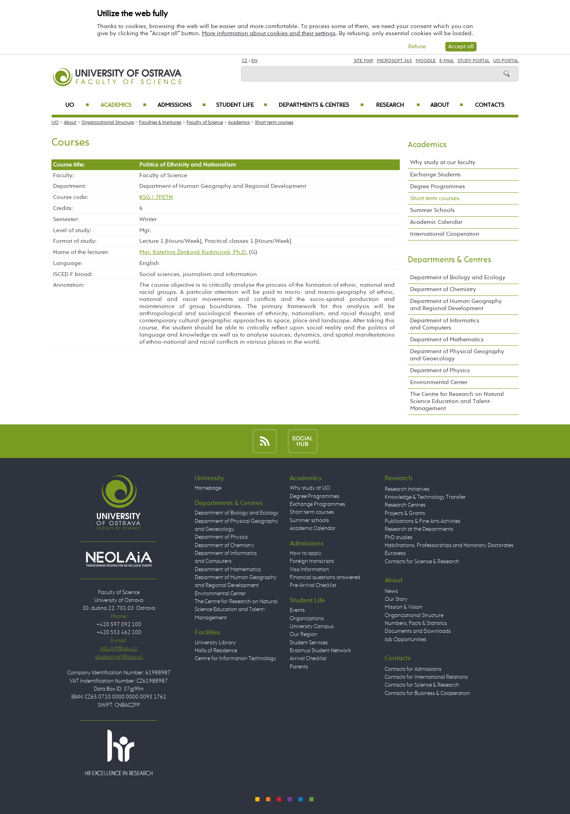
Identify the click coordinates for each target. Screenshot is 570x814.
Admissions (182, 105)
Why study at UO (310, 488)
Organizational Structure (108, 122)
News (391, 591)
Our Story (396, 599)
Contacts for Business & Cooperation (427, 693)
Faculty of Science (204, 122)
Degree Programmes (437, 186)
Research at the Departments (419, 529)
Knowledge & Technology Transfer (425, 497)
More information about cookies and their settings (269, 33)
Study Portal (474, 61)
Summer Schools (432, 210)
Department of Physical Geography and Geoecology (457, 355)
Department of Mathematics (447, 340)
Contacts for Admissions (413, 669)
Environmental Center (438, 382)
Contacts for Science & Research (422, 561)
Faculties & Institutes (160, 122)
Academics (123, 105)
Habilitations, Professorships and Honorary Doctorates (449, 545)
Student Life (242, 105)
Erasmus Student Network (320, 650)
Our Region (303, 634)
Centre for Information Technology (235, 658)
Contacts (489, 105)
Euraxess (395, 553)
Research (398, 105)
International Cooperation (444, 234)
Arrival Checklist (308, 658)
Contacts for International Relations (426, 677)
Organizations (307, 618)
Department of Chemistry (443, 289)
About (446, 105)
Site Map (363, 61)
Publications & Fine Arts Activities (422, 521)
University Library (215, 643)
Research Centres (405, 505)
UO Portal (506, 61)
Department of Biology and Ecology (457, 277)
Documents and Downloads (418, 631)
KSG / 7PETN (156, 197)
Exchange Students (435, 175)
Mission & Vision (403, 607)
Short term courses (274, 122)
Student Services (309, 643)
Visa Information (309, 569)
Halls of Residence (216, 650)
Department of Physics (440, 370)
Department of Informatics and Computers (444, 324)
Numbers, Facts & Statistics (416, 623)
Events (297, 610)
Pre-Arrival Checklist (313, 585)
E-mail (446, 61)
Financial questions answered (325, 577)
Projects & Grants (405, 513)
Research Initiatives (407, 489)
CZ (244, 61)
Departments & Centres (321, 105)
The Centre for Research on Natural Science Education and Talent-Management (457, 401)
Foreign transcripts (312, 561)
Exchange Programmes (317, 504)
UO (77, 105)
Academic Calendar (436, 222)
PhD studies (398, 537)
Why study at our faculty (442, 162)
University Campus (312, 626)
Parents (299, 667)
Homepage (208, 488)
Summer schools (309, 520)
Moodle (426, 61)
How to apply (305, 553)
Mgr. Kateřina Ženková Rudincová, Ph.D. (193, 252)
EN (254, 61)
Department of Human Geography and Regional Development (456, 304)
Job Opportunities (405, 639)
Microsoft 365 (394, 61)
